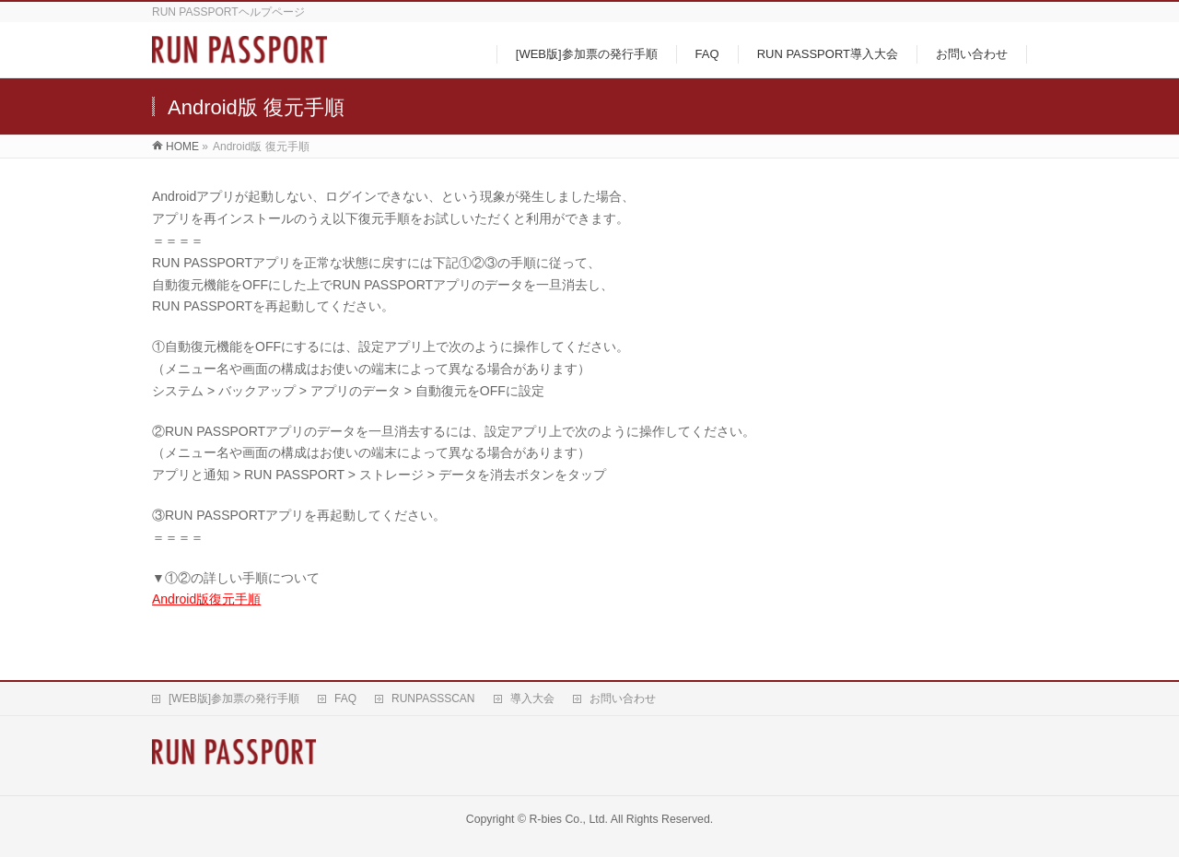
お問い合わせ (623, 698)
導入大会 (532, 698)
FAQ (345, 698)
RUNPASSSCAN (432, 698)
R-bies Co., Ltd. (568, 819)
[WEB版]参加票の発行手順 (234, 698)
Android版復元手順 (206, 599)
